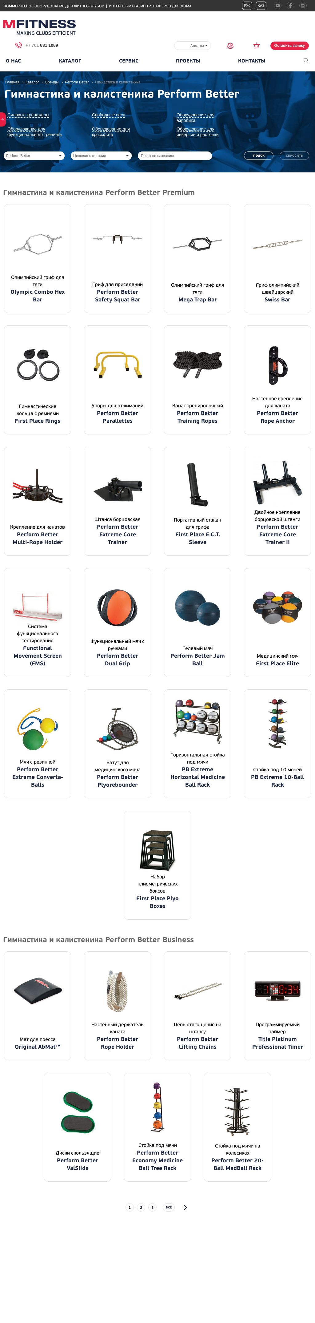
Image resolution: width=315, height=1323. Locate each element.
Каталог (70, 61)
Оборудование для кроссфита (111, 132)
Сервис (128, 61)
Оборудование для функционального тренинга (34, 132)
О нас (13, 61)
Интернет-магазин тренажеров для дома (150, 6)
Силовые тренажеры (28, 114)
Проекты (188, 61)
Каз (261, 5)
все (169, 1207)
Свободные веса (108, 114)
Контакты (251, 61)
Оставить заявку (289, 45)
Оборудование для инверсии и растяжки (198, 132)
